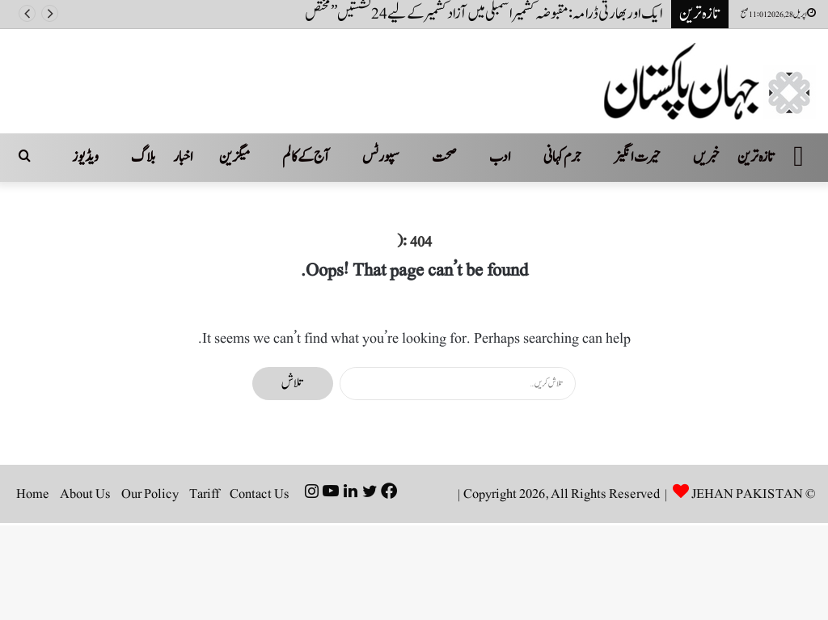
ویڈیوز (85, 157)
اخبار (183, 157)
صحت (444, 157)
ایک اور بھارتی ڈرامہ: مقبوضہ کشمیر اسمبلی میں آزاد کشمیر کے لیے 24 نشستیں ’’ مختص (484, 13)
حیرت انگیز (637, 157)
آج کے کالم (306, 157)
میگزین (234, 157)
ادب (500, 157)
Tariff (204, 494)
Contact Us (259, 494)
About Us (85, 494)
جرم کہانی (562, 157)
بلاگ (143, 157)
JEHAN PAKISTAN (747, 494)
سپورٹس (380, 157)
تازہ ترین (756, 157)
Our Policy (150, 494)
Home (32, 494)
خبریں (706, 157)
